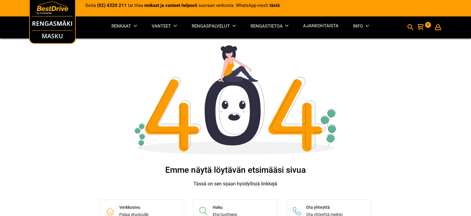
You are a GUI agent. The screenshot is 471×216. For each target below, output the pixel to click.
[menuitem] (321, 27)
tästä (274, 5)
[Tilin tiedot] (438, 28)
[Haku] (410, 28)
